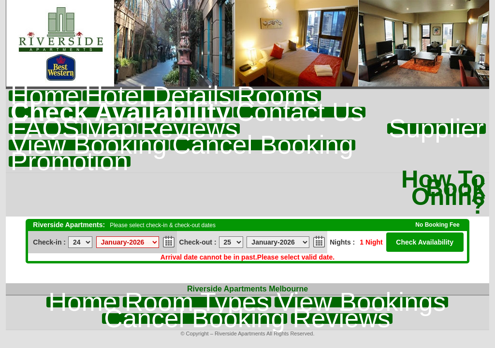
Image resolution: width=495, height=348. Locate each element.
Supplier (436, 128)
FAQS (45, 128)
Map (110, 128)
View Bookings (361, 302)
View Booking (89, 145)
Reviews (189, 128)
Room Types (197, 302)
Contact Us (299, 112)
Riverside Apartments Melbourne (247, 289)
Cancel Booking (262, 145)
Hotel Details (158, 95)
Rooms (278, 95)
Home (45, 95)
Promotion (70, 161)
